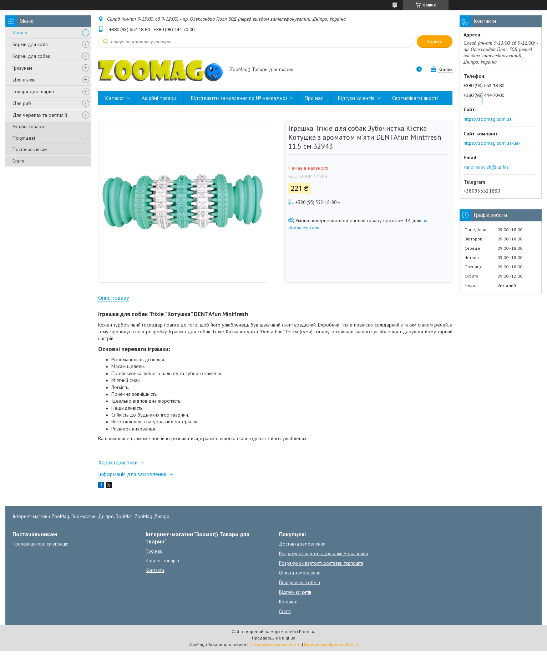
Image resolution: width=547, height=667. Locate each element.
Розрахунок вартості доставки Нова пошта (323, 569)
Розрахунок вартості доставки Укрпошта (321, 579)
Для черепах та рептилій (39, 115)
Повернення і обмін (299, 598)
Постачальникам (29, 149)
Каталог (20, 32)
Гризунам (22, 68)
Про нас (314, 98)
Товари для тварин (33, 91)
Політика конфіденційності (331, 660)
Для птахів (24, 79)
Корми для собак (31, 56)
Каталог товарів (162, 576)
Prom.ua (307, 647)
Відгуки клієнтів (356, 98)
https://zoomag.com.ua (488, 119)
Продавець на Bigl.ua (273, 653)
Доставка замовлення (302, 560)
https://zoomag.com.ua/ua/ (492, 143)
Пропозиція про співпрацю (40, 560)
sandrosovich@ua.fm (486, 167)
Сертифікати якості (415, 98)
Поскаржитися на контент (275, 660)
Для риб (21, 103)
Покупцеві (23, 138)
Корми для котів (30, 44)
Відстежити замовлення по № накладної (239, 98)
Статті (18, 161)
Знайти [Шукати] (434, 41)
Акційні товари (28, 126)
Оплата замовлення (299, 589)
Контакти (463, 98)
